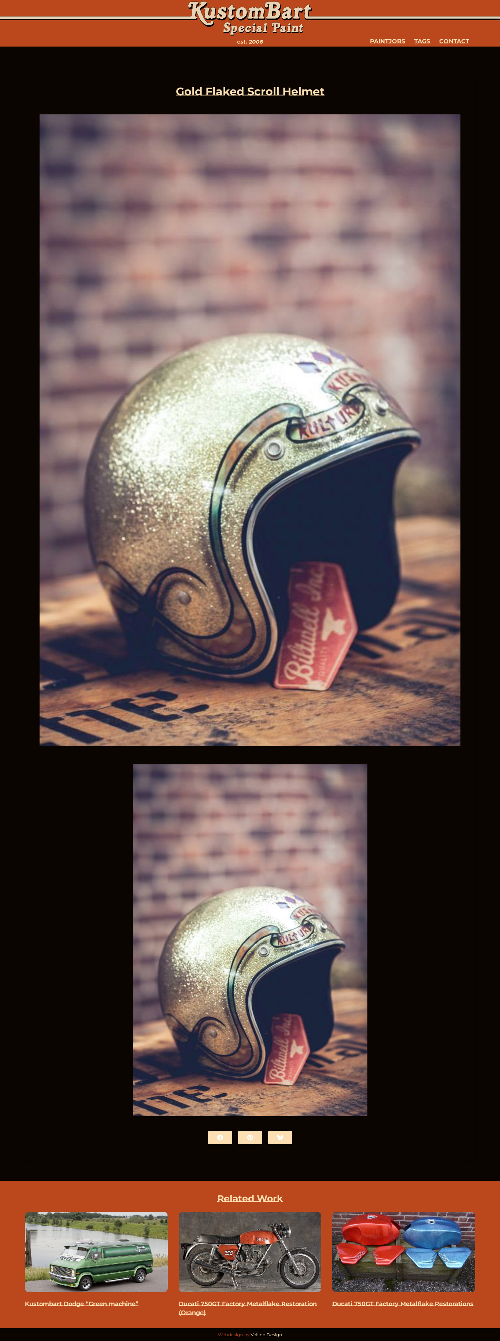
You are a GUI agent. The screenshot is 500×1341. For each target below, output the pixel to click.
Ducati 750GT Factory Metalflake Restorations (403, 1303)
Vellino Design (266, 1334)
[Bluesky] (280, 1137)
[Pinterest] (250, 1137)
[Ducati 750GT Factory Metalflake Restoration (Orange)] (250, 1252)
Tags (422, 41)
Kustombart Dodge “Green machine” (81, 1303)
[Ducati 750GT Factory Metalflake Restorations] (403, 1252)
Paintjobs (387, 41)
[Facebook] (220, 1137)
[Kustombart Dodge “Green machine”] (96, 1252)
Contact (454, 41)
